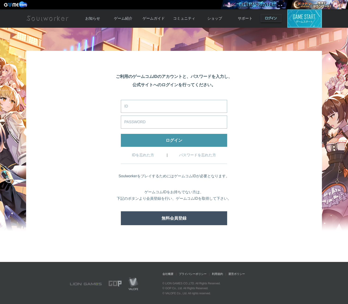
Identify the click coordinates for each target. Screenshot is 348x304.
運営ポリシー (236, 274)
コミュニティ (184, 18)
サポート (245, 18)
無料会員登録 (174, 218)
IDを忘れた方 (143, 155)
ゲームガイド (154, 18)
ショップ (214, 18)
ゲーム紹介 (123, 18)
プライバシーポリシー (193, 274)
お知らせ (92, 18)
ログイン (271, 19)
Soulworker (47, 18)
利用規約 (217, 274)
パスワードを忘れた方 (197, 155)
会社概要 (168, 274)
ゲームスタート (304, 18)
